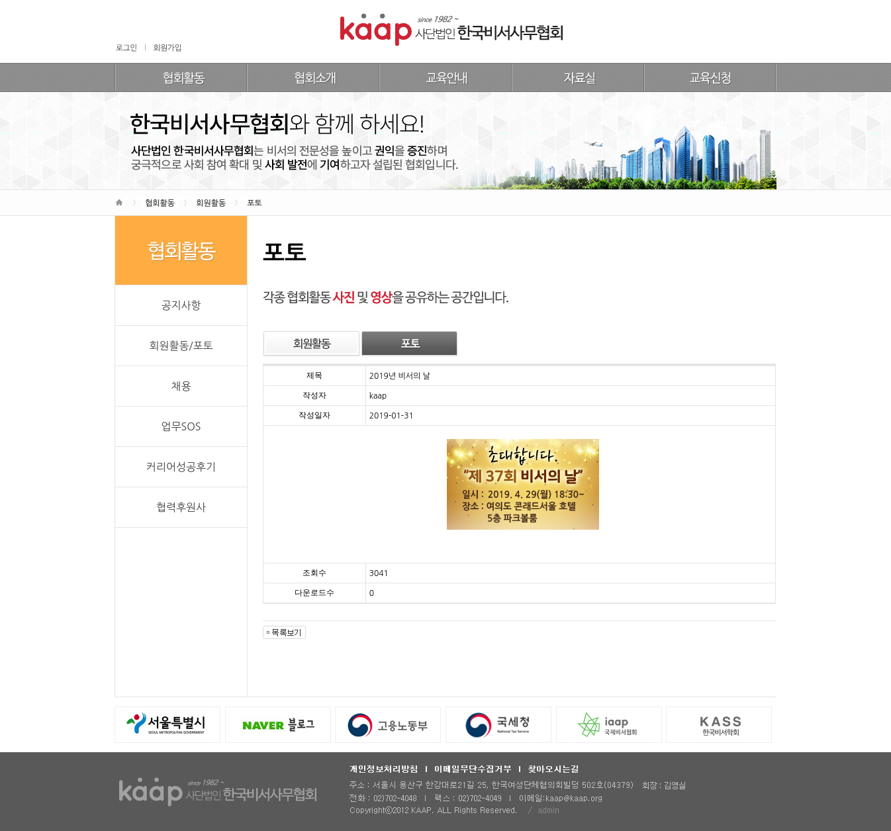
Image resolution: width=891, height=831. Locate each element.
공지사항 (181, 305)
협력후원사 (181, 507)
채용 (181, 386)
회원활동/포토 (180, 345)
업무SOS (181, 426)
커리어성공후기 (181, 467)
